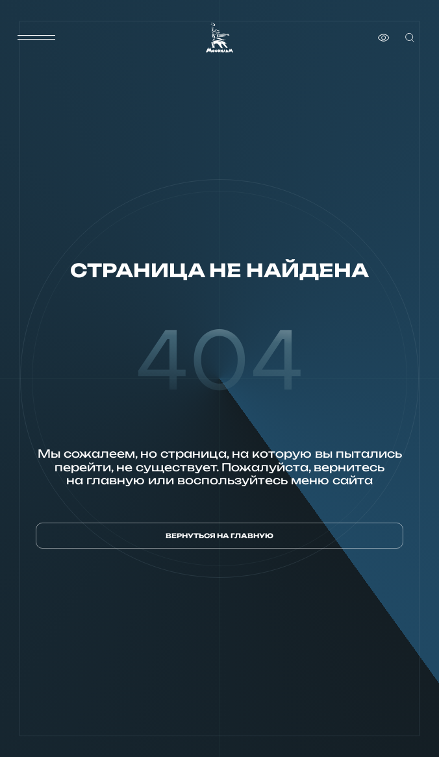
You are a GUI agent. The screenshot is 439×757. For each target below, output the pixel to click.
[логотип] (219, 37)
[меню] (36, 38)
